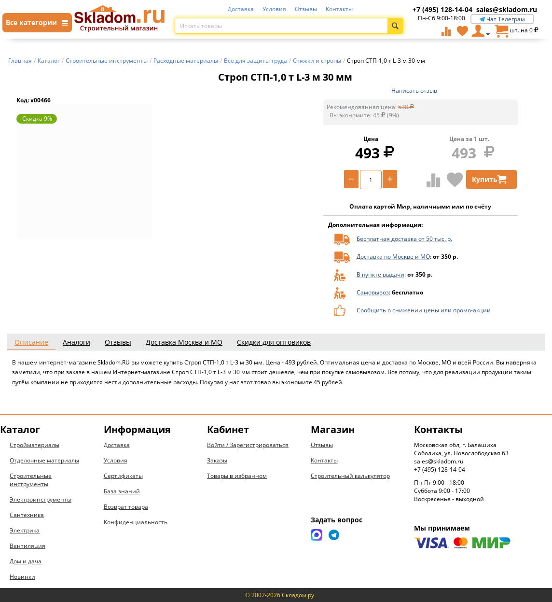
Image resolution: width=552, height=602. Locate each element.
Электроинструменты (40, 499)
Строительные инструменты (31, 480)
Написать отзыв (414, 90)
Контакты (339, 9)
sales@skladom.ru (506, 9)
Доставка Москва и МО (184, 342)
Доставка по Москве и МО (393, 256)
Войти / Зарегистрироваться (248, 445)
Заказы (217, 460)
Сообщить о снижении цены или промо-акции (424, 310)
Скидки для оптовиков (274, 342)
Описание (31, 342)
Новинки (22, 577)
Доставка (241, 9)
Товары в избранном (237, 476)
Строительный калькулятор (350, 476)
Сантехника (27, 515)
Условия (274, 9)
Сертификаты (123, 476)
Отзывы (306, 9)
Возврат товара (126, 507)
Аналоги (76, 342)
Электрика (25, 530)
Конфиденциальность (135, 522)
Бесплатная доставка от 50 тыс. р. (404, 239)
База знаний (122, 491)
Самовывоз (373, 292)
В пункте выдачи (380, 274)
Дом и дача (25, 561)
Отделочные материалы (44, 460)
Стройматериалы (34, 445)
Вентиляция (27, 546)
